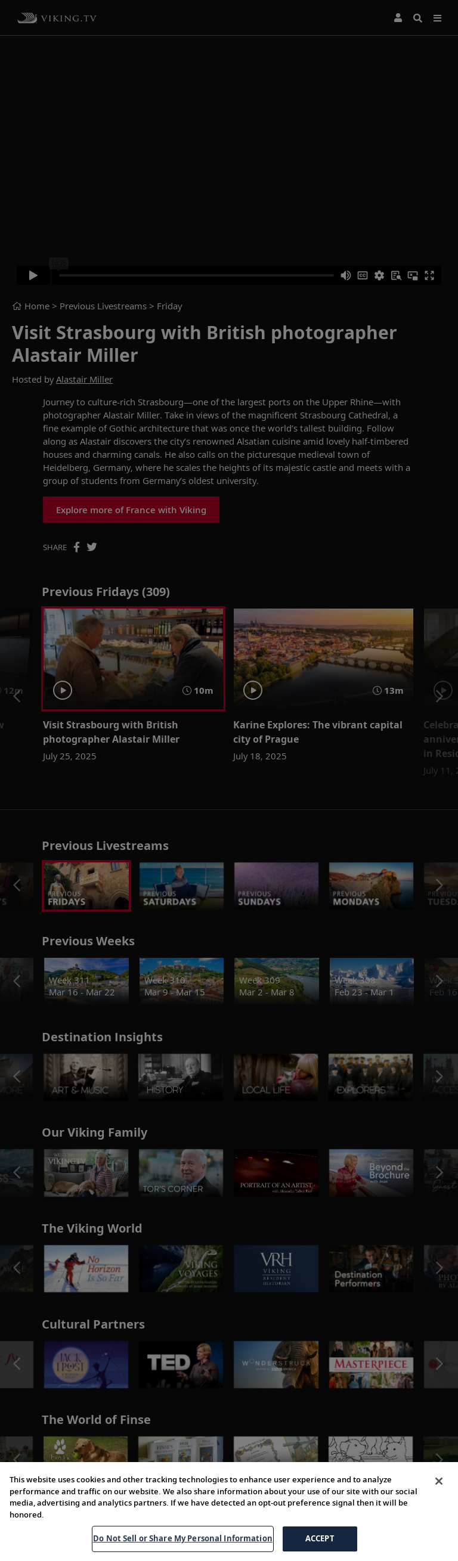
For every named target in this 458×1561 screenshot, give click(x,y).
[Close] (439, 1481)
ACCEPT (320, 1538)
